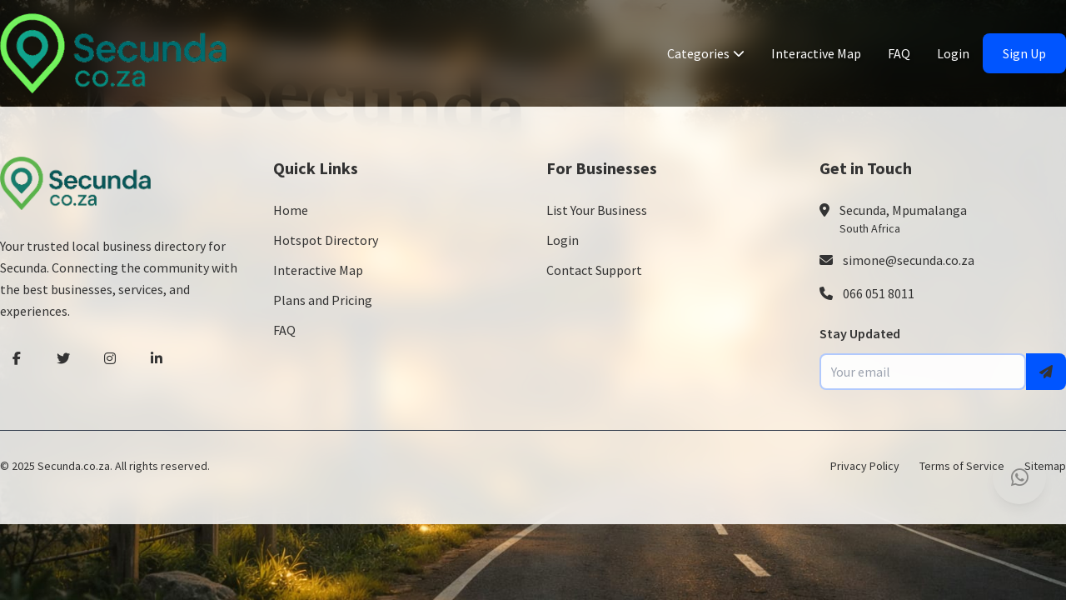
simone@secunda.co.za (908, 260)
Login (953, 53)
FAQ (899, 53)
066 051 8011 (878, 293)
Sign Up (1024, 53)
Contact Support (594, 270)
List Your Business (596, 210)
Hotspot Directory (325, 240)
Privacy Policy (864, 465)
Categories (706, 53)
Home (290, 210)
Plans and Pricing (322, 300)
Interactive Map (816, 53)
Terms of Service (961, 465)
